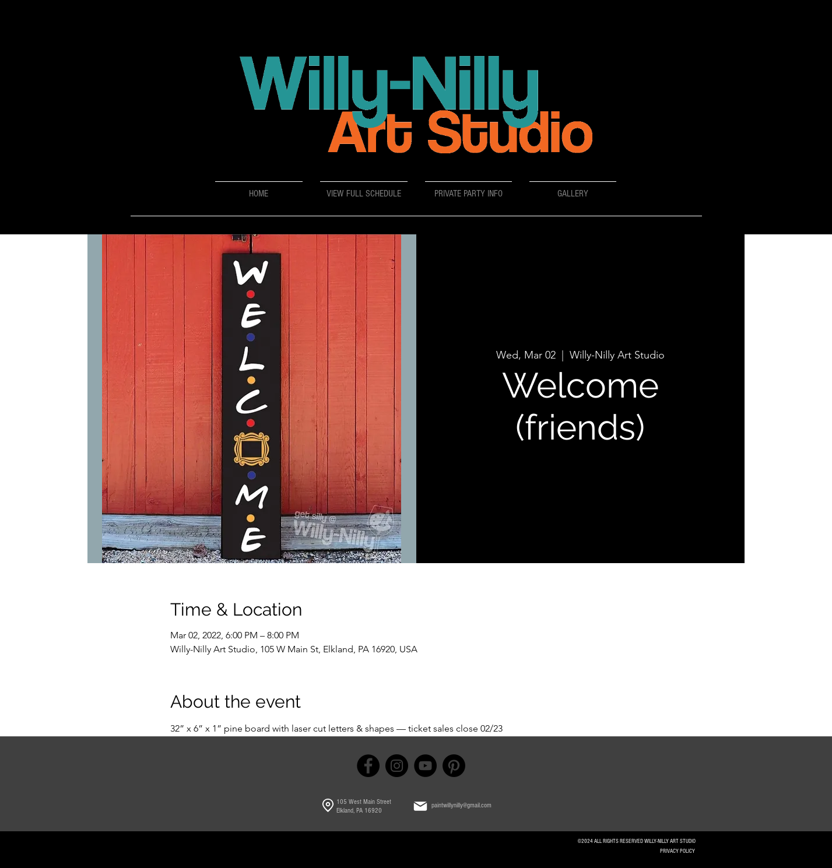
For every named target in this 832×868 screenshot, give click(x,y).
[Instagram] (396, 765)
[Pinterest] (454, 765)
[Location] (328, 805)
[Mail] (420, 806)
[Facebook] (368, 765)
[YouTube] (425, 765)
